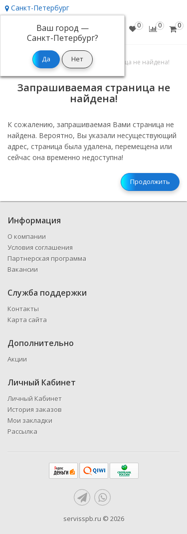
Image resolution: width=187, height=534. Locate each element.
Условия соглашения (40, 247)
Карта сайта (27, 319)
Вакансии (22, 269)
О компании (26, 236)
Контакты (23, 308)
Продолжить (150, 181)
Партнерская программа (46, 258)
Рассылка (22, 431)
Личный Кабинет (34, 398)
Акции (17, 359)
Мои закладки (29, 420)
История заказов (34, 409)
